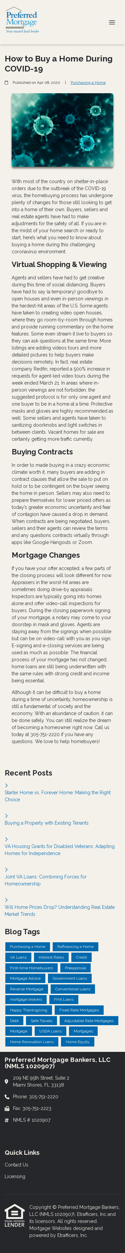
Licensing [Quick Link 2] (15, 1176)
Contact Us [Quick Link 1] (16, 1164)
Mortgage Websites (51, 1228)
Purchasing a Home (88, 82)
